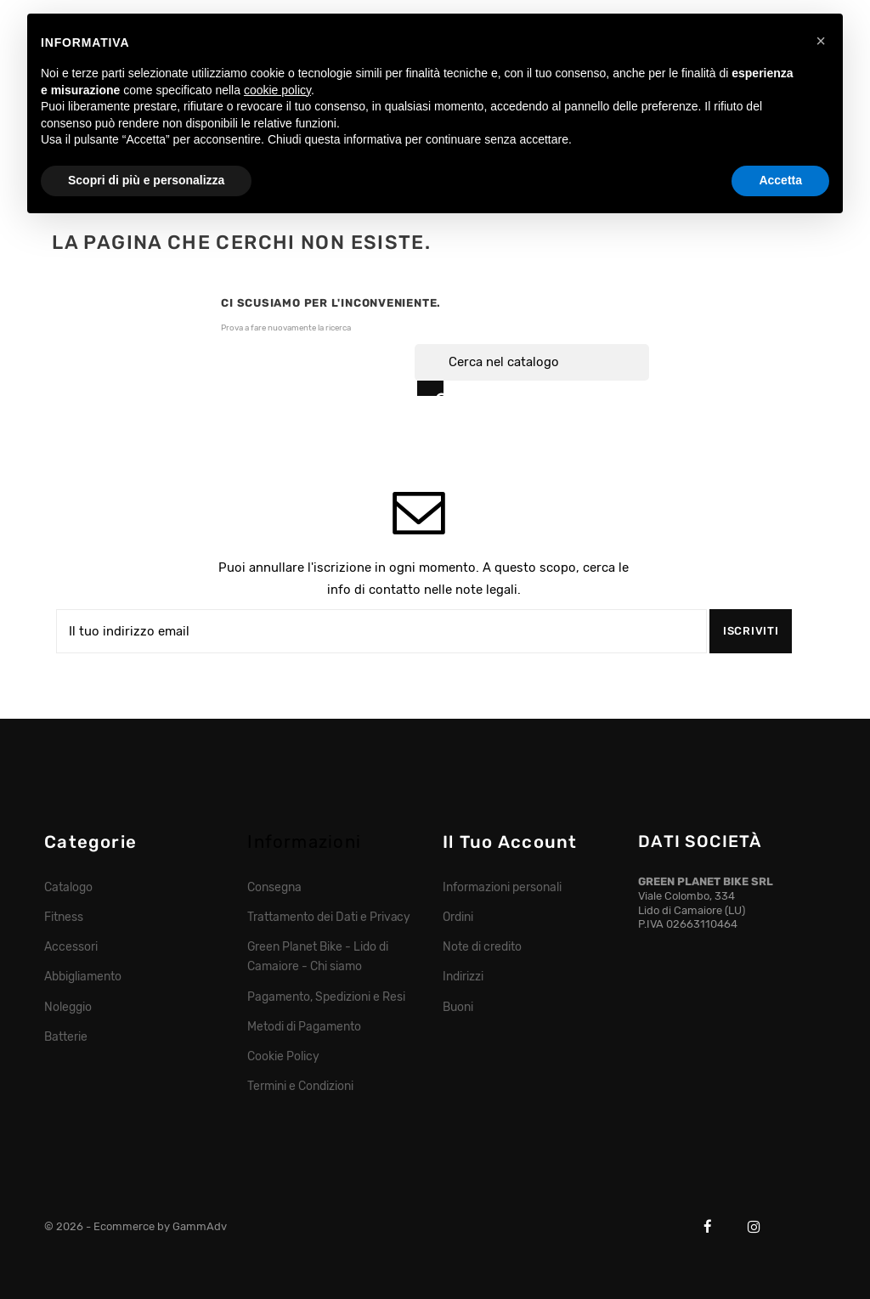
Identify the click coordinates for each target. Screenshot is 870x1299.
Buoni (458, 1007)
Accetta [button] (780, 180)
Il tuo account (510, 842)
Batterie (66, 1036)
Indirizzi (463, 976)
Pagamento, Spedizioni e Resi (325, 996)
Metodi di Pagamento (303, 1026)
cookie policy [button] (277, 90)
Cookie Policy (283, 1056)
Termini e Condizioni (300, 1086)
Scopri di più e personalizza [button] (146, 180)
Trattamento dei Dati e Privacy (328, 916)
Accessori (71, 946)
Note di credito (482, 946)
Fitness (63, 916)
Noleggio (68, 1007)
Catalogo (68, 887)
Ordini (458, 916)
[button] (820, 40)
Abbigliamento (82, 976)
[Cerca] (532, 362)
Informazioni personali (502, 887)
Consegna (274, 887)
